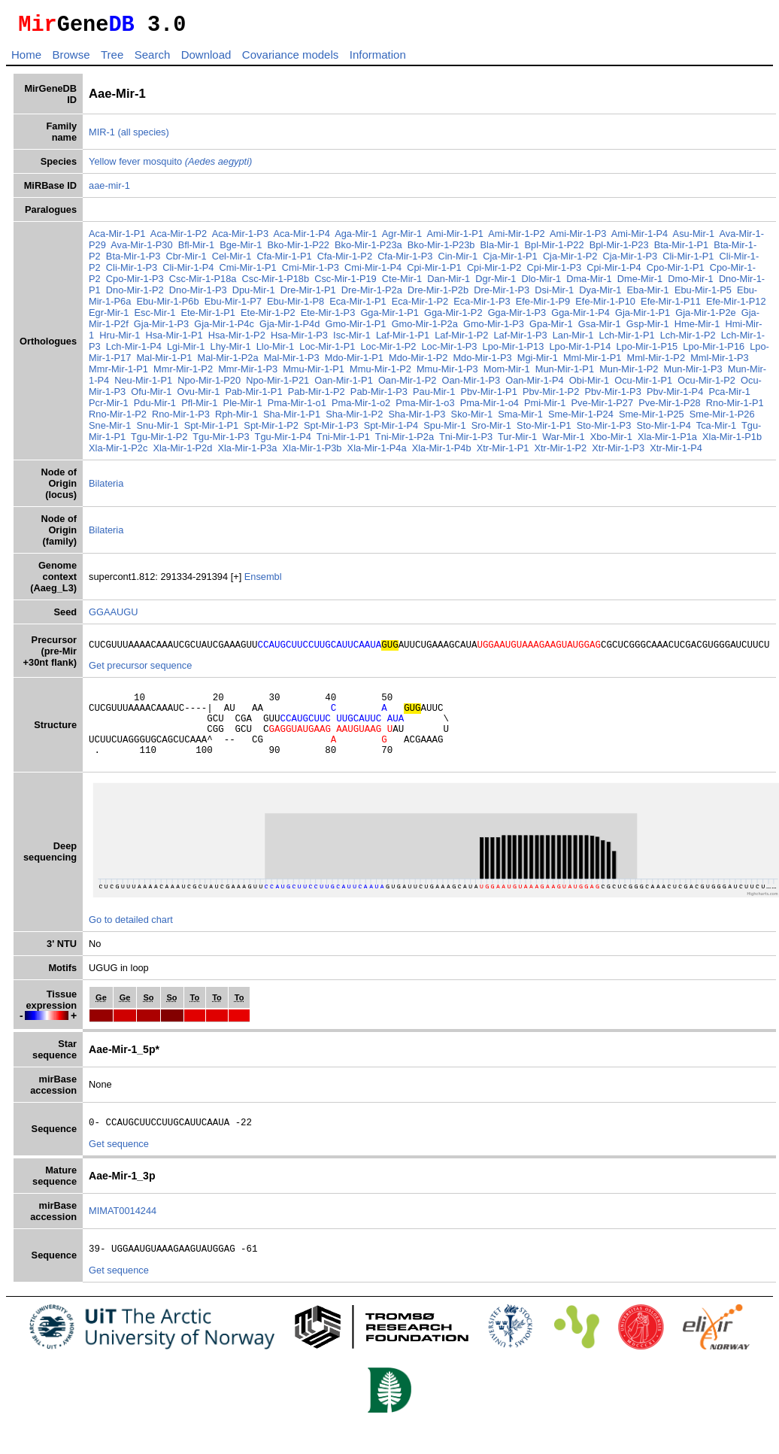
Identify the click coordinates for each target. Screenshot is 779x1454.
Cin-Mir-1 (457, 260)
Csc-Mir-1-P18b (276, 283)
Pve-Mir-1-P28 (669, 407)
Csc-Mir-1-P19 (345, 283)
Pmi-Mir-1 (544, 407)
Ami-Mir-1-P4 (639, 238)
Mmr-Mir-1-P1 (118, 373)
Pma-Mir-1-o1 (297, 407)
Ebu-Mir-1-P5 (703, 294)
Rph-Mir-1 (236, 418)
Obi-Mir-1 (589, 384)
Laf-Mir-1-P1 (402, 339)
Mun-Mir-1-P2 (628, 373)
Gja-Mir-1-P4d (289, 328)
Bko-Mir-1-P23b (441, 249)
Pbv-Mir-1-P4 (675, 396)
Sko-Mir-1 (472, 418)
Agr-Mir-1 (402, 238)
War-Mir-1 (563, 441)
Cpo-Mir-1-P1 (676, 272)
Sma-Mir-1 (520, 418)
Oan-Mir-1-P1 (343, 384)
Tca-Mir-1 (716, 430)
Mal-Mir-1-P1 (164, 362)
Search (153, 59)
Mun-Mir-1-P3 (693, 373)
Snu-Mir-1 (157, 430)
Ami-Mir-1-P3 (578, 238)
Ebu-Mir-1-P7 (233, 305)
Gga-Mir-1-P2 (453, 317)
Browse (70, 59)
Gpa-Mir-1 (551, 328)
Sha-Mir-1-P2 (354, 418)
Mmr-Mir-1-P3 (247, 373)
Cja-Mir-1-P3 (630, 260)
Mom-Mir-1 (506, 373)
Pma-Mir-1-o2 (361, 407)
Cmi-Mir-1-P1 (248, 272)
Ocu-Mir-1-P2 (706, 384)
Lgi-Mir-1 (186, 351)
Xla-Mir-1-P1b (732, 441)
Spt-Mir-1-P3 (331, 430)
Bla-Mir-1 (500, 249)
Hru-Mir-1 (119, 339)
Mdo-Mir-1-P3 (482, 362)
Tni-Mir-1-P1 (343, 441)
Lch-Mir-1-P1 (627, 339)
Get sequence (119, 1166)
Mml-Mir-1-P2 (656, 362)
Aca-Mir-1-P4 (301, 238)
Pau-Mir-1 (434, 396)
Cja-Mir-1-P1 (510, 260)
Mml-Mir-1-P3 (719, 362)
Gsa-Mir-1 (599, 328)
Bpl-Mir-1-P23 (619, 249)
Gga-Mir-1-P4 (580, 317)
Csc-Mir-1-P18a (203, 283)
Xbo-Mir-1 (611, 441)
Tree (112, 59)
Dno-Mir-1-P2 (135, 294)
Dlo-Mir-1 (541, 283)
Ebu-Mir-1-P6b (167, 305)
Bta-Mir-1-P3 (133, 260)
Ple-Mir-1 (242, 407)
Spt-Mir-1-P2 (271, 430)
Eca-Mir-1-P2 (420, 305)
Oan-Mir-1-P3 (471, 384)
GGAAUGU (113, 616)
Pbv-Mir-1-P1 (488, 396)
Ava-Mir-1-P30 (141, 249)
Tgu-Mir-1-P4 (283, 441)
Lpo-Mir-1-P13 (513, 351)
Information (378, 59)
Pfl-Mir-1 (199, 407)
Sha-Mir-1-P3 (416, 418)
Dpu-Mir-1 (253, 294)
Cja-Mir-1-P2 (570, 260)
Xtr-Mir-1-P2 (561, 452)
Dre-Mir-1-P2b (438, 294)
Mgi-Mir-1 (537, 362)
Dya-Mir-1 (600, 294)
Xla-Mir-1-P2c (118, 452)
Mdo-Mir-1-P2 (418, 362)
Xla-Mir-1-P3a (247, 452)
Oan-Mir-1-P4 (534, 384)
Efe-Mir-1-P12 (736, 305)
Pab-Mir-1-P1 (253, 396)
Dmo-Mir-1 (690, 283)
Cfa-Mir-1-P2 (344, 260)
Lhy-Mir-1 (231, 351)
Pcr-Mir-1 (109, 407)
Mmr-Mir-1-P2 (183, 373)
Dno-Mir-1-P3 (198, 294)
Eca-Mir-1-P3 (481, 305)
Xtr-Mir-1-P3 (618, 452)
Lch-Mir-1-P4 (134, 351)
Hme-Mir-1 (697, 328)
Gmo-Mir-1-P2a (425, 328)
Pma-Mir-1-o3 (425, 407)
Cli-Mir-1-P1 (688, 260)
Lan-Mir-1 (573, 339)
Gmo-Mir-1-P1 (355, 328)
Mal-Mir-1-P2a (227, 362)
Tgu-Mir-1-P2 (159, 441)
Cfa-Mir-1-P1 (283, 260)
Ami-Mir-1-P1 (455, 238)
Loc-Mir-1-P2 (388, 351)
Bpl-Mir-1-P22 (554, 249)
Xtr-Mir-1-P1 (503, 452)
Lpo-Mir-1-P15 (646, 351)
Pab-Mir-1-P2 (316, 396)
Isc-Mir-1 (352, 339)
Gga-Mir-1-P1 (389, 317)
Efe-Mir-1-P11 (671, 305)
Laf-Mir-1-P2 (461, 339)
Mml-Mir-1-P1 (592, 362)
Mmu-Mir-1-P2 (380, 373)
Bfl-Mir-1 (196, 249)
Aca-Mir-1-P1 (117, 238)
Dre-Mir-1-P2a (371, 294)
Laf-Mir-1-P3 (520, 339)
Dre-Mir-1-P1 (308, 294)
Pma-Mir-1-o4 (489, 407)
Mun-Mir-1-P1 (564, 373)
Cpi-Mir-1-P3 (554, 272)
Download (206, 59)
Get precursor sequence (140, 672)
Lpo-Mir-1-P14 (580, 351)
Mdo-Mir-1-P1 (354, 362)
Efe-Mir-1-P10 (605, 305)
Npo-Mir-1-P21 (277, 384)
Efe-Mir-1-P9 (543, 305)
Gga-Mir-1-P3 (517, 317)
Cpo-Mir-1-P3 (135, 283)
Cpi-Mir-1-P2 (494, 272)
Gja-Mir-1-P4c (224, 328)
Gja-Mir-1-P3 (161, 328)
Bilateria (106, 487)
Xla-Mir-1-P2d (182, 452)
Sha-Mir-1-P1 (291, 418)
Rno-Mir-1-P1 (735, 407)
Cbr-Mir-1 (186, 260)
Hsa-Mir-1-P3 (299, 339)
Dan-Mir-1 (448, 283)
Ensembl (263, 581)
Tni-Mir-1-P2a (404, 441)
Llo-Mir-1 (275, 351)
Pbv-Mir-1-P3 (612, 396)
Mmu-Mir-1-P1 (313, 373)
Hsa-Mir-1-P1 (173, 339)
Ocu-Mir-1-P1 (643, 384)
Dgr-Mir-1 (495, 283)
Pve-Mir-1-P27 (602, 407)
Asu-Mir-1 (693, 238)
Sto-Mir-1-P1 (544, 430)
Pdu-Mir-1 (155, 407)
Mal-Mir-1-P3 (292, 362)
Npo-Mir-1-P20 (209, 384)
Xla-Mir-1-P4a (377, 452)
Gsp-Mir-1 (647, 328)
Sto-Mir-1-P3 (604, 430)
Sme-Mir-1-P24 (581, 418)
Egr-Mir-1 (109, 317)
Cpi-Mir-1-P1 (434, 272)
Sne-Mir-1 (110, 430)
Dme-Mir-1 (639, 283)
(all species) (142, 136)
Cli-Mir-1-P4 (188, 272)
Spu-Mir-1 (444, 430)
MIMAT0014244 (122, 1233)
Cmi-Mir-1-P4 (373, 272)
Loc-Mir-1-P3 (449, 351)
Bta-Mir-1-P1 (681, 249)
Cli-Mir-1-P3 (131, 272)
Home (26, 59)
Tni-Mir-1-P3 (466, 441)
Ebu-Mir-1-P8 (295, 305)
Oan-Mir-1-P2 (407, 384)
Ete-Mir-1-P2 (268, 317)
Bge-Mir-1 (241, 249)
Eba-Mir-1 (648, 294)
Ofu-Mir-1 (151, 396)
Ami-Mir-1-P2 (516, 238)
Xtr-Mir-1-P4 (676, 452)
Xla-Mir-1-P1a (667, 441)
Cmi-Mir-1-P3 (310, 272)
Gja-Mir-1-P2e (705, 317)
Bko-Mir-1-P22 (298, 249)
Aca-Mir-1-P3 (240, 238)
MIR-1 (102, 136)
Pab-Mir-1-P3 (379, 396)
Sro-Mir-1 (491, 430)
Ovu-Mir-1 (198, 396)
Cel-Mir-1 (232, 260)
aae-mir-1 (109, 190)
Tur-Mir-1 (517, 441)
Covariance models (290, 59)
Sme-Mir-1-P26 (722, 418)
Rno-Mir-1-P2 (118, 418)
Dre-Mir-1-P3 (501, 294)
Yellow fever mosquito (170, 166)
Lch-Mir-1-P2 (688, 339)
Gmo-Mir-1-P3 (493, 328)
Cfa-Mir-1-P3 (404, 260)
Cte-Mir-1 (402, 283)
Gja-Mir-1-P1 (642, 317)
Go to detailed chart (131, 940)
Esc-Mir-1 (155, 317)
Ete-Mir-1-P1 (207, 317)
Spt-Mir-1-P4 (391, 430)
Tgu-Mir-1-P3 (220, 441)
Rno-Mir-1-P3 (181, 418)
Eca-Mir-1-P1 (357, 305)
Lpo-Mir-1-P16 (713, 351)
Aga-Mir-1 (356, 238)
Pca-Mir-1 (729, 396)
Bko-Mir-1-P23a (368, 249)
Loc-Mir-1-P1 (327, 351)
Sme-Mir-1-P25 (651, 418)
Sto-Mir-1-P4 (663, 430)
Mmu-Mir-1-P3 (447, 373)
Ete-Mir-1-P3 (328, 317)
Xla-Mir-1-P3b (312, 452)
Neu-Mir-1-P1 (143, 384)
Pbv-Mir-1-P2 (551, 396)
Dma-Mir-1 (588, 283)
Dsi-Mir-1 (554, 294)
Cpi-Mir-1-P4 (614, 272)
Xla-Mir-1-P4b (441, 452)
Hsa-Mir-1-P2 (236, 339)
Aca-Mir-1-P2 (178, 238)
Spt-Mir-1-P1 (211, 430)
